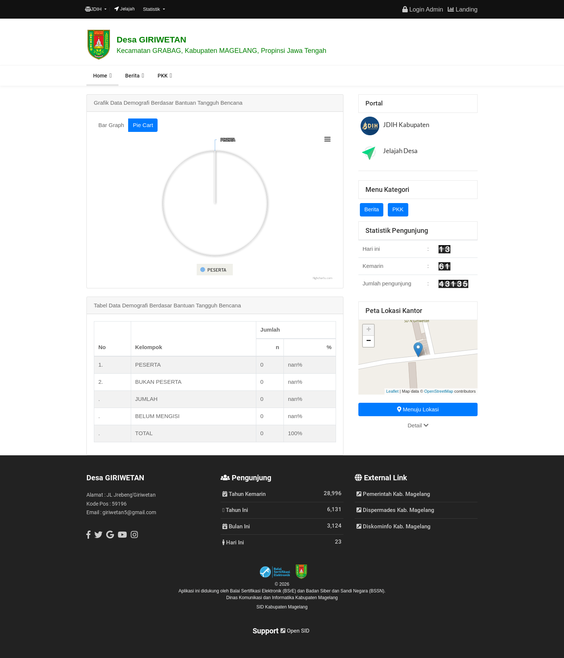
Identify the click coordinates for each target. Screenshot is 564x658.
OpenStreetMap (438, 391)
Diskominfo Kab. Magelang (394, 526)
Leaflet (392, 391)
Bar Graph (111, 125)
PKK (163, 76)
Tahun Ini (235, 509)
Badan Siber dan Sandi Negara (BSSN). (345, 591)
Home (100, 76)
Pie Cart (143, 125)
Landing (463, 9)
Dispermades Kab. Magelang (395, 510)
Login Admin (422, 9)
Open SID (295, 630)
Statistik (152, 9)
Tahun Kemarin (244, 493)
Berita (132, 76)
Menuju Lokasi (418, 409)
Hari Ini (233, 542)
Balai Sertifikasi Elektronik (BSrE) (263, 591)
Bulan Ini (236, 526)
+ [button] (368, 330)
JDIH (94, 9)
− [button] (368, 341)
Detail (418, 425)
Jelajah (124, 9)
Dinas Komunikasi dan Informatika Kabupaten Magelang (282, 597)
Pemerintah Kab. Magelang (393, 494)
